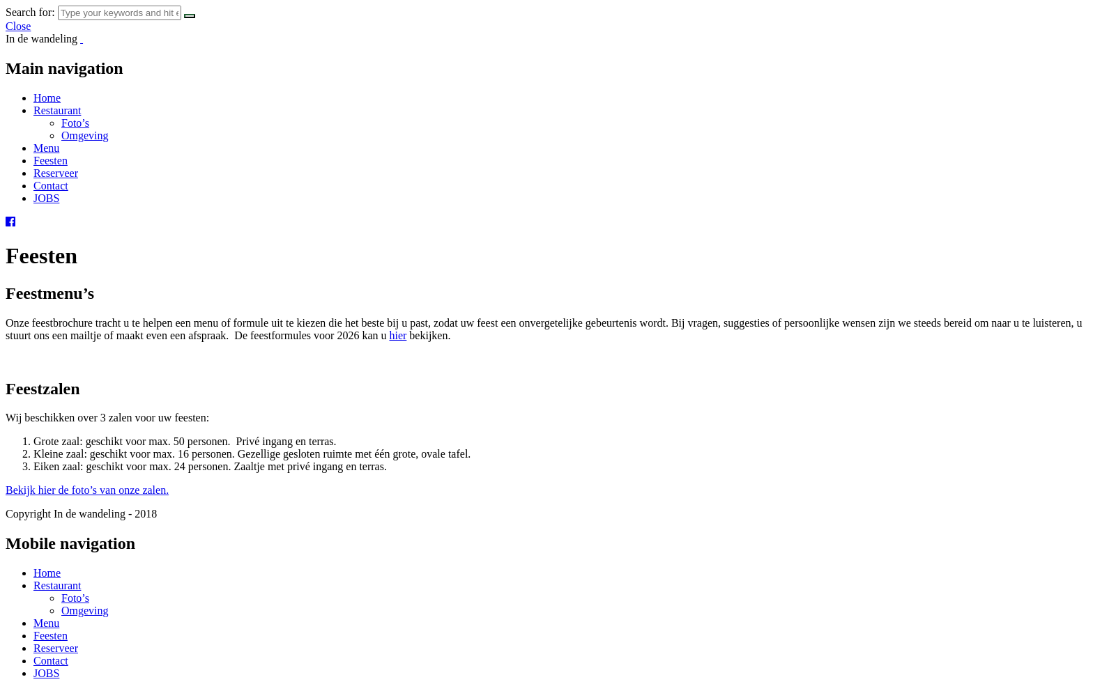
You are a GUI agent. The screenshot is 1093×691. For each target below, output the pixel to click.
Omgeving (85, 135)
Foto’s (75, 123)
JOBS (46, 198)
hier (397, 335)
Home (47, 98)
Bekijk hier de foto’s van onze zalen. (87, 490)
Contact (50, 186)
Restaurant (57, 110)
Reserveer (55, 173)
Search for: (30, 12)
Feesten (50, 160)
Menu (46, 148)
